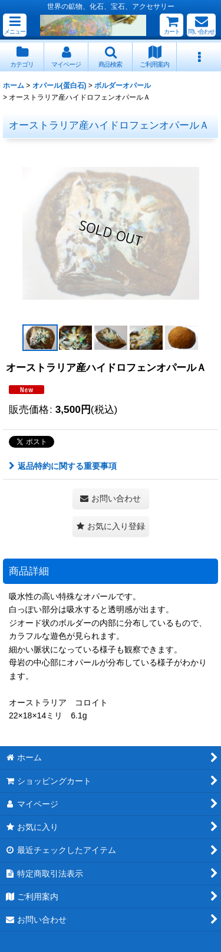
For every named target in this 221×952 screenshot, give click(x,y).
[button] (15, 25)
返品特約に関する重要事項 (63, 466)
